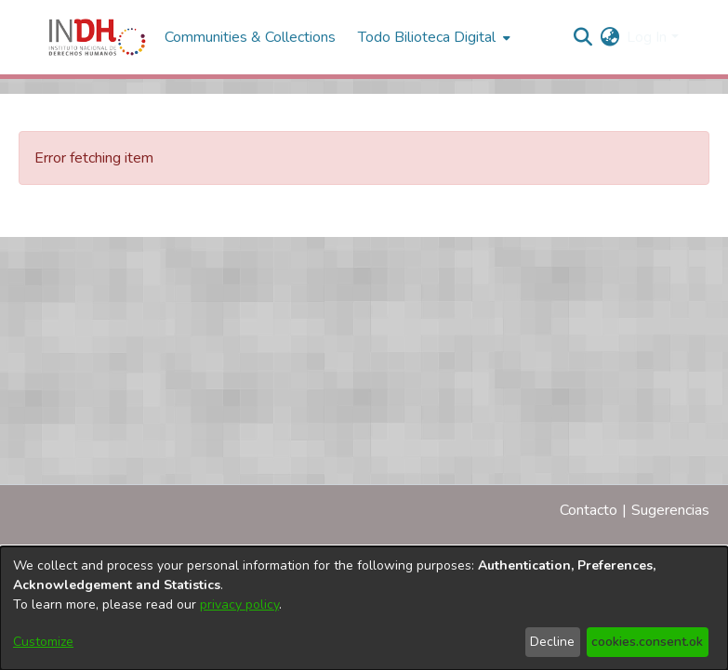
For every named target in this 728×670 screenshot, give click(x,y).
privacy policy (239, 604)
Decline (552, 641)
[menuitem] (609, 37)
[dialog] (364, 608)
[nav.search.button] (582, 37)
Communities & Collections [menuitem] (250, 37)
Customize (43, 641)
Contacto (588, 510)
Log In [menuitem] (647, 37)
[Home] (97, 37)
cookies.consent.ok (647, 641)
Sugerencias (670, 510)
